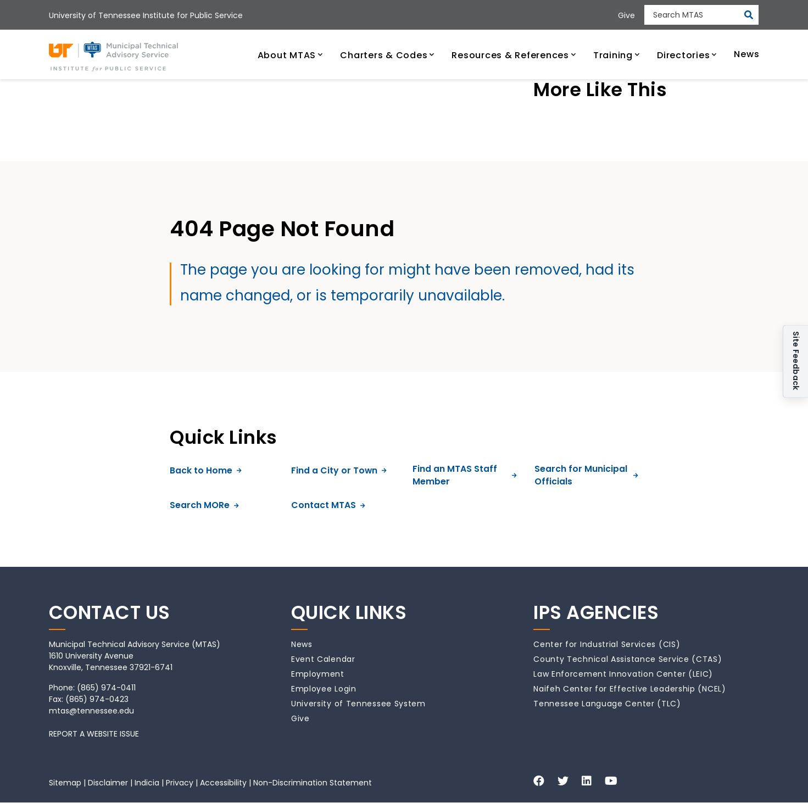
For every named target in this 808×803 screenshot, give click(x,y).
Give (300, 718)
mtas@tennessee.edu (91, 710)
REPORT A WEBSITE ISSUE (94, 733)
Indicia (147, 782)
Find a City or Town (339, 470)
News (302, 644)
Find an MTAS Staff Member (464, 475)
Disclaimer (108, 782)
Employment (317, 673)
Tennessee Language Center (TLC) (607, 703)
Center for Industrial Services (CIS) (606, 644)
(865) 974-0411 (106, 687)
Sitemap (65, 782)
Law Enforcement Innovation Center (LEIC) (623, 673)
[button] (290, 54)
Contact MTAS (328, 505)
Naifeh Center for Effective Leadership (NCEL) (629, 688)
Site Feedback (795, 361)
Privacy (179, 782)
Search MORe (204, 505)
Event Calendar (323, 659)
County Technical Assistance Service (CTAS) (627, 659)
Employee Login (323, 688)
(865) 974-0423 (97, 699)
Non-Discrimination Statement (312, 782)
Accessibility (223, 782)
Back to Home (206, 470)
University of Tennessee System (358, 703)
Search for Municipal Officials (586, 475)
